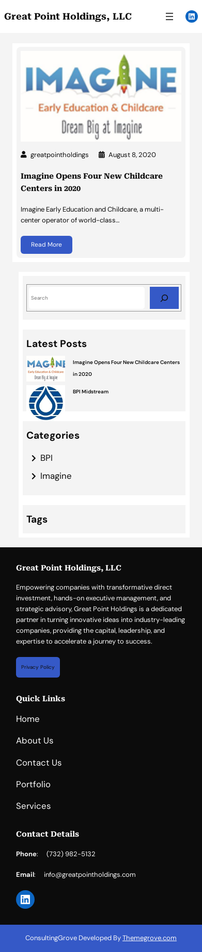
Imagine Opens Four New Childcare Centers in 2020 (92, 182)
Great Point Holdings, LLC (68, 16)
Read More (46, 244)
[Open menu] (169, 16)
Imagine (56, 475)
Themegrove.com (149, 937)
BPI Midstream (90, 391)
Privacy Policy (38, 667)
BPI (46, 457)
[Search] (164, 298)
